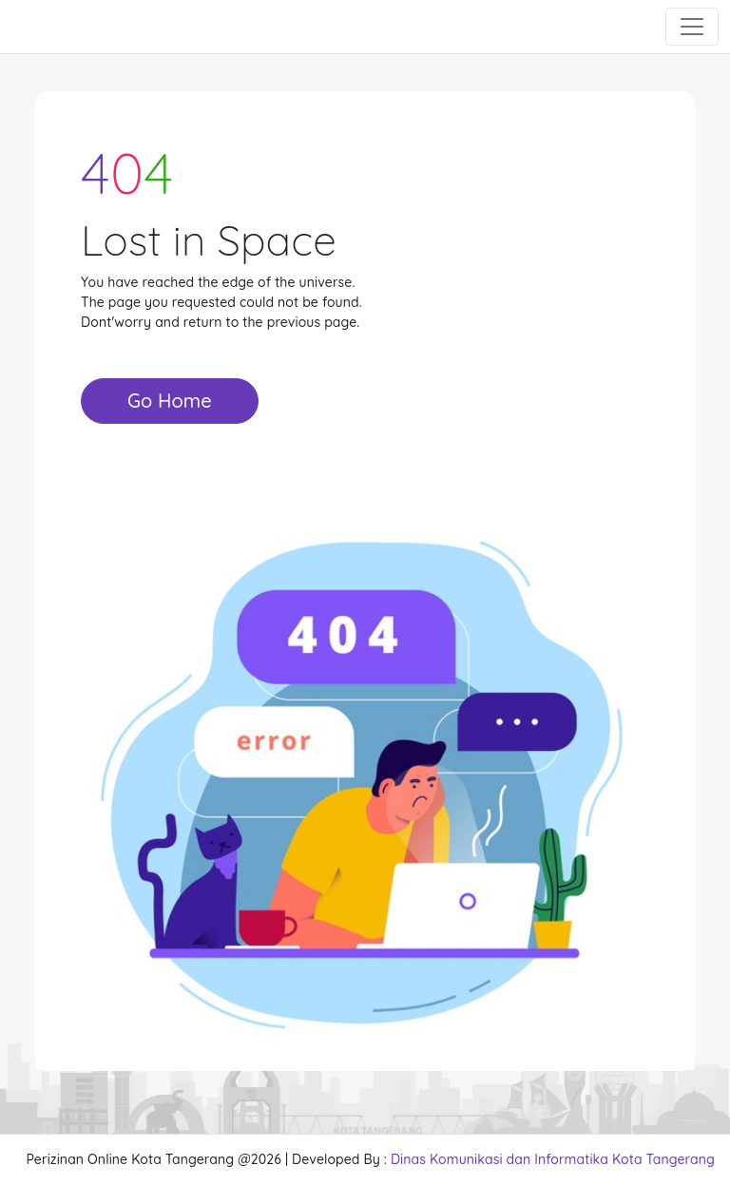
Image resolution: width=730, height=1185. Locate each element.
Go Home (169, 400)
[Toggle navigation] (692, 27)
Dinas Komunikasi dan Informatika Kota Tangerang (553, 1159)
